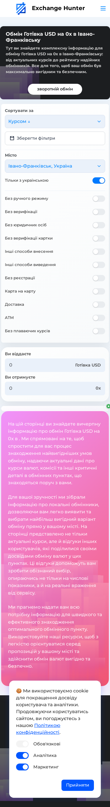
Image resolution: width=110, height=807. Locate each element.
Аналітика (45, 755)
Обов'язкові (46, 744)
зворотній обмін (55, 89)
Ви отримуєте (20, 377)
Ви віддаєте (18, 353)
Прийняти (77, 785)
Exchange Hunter (50, 8)
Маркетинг (46, 767)
